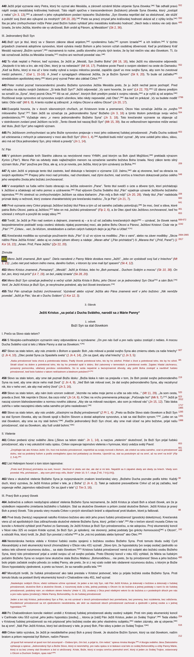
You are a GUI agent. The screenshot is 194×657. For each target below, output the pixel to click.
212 (180, 636)
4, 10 (9, 355)
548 (180, 174)
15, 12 (155, 401)
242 (180, 529)
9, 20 (138, 74)
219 (180, 377)
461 (180, 209)
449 (180, 450)
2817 (180, 239)
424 (180, 78)
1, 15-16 (35, 74)
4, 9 (68, 382)
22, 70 (141, 89)
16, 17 (88, 65)
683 (180, 198)
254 (180, 616)
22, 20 (59, 244)
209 (180, 163)
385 (179, 360)
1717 (180, 405)
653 (180, 132)
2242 (180, 224)
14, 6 (73, 397)
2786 (180, 97)
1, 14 (79, 141)
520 (180, 392)
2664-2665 (183, 235)
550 (180, 18)
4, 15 (79, 590)
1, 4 (87, 137)
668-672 (182, 219)
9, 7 (156, 397)
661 (180, 448)
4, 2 (90, 483)
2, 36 (115, 27)
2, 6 (104, 209)
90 (179, 478)
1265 (180, 412)
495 (180, 557)
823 (180, 396)
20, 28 (68, 19)
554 (180, 112)
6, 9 (28, 102)
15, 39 (112, 121)
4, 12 (127, 263)
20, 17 (120, 102)
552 (180, 5)
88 (179, 510)
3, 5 (128, 355)
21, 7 (124, 198)
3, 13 (18, 14)
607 (180, 350)
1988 (180, 420)
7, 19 (38, 274)
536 (180, 108)
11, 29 (150, 393)
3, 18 (111, 117)
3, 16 (117, 113)
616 (180, 625)
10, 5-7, (83, 472)
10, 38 (164, 269)
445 (180, 22)
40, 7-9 (101, 472)
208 (180, 194)
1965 (180, 408)
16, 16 (120, 61)
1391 (180, 416)
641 (180, 202)
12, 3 (71, 295)
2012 (180, 399)
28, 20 (81, 274)
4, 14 (73, 355)
